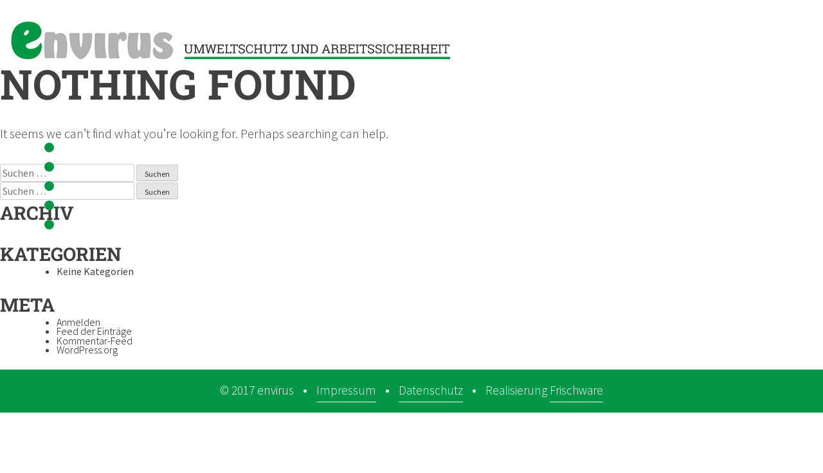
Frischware (576, 390)
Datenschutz (431, 390)
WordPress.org (87, 349)
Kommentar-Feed (94, 340)
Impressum (346, 390)
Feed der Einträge (94, 331)
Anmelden (78, 322)
